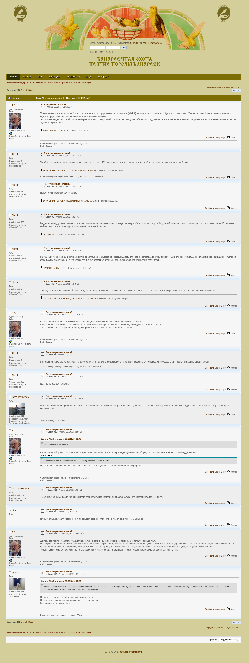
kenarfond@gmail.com (131, 652)
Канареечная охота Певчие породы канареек (124, 62)
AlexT (15, 154)
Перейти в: (213, 639)
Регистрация (103, 77)
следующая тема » (232, 87)
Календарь (54, 77)
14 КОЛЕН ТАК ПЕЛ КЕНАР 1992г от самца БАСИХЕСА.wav (67, 170)
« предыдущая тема (214, 87)
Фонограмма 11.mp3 (50, 130)
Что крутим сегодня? (55, 104)
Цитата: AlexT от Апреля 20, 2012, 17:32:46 (61, 439)
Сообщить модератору (215, 137)
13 (26, 90)
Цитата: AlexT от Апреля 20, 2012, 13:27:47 (61, 581)
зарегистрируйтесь (152, 43)
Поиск (40, 77)
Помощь (27, 77)
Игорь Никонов (20, 488)
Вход (88, 77)
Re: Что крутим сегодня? (57, 153)
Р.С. (14, 105)
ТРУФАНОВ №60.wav (51, 268)
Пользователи (73, 77)
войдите (134, 43)
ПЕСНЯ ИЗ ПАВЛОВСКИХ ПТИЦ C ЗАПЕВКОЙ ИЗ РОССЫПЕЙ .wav (71, 299)
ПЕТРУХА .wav (48, 234)
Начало (13, 77)
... (24, 90)
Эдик (15, 572)
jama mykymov (20, 397)
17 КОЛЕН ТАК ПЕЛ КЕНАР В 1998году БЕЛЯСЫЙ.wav (65, 201)
